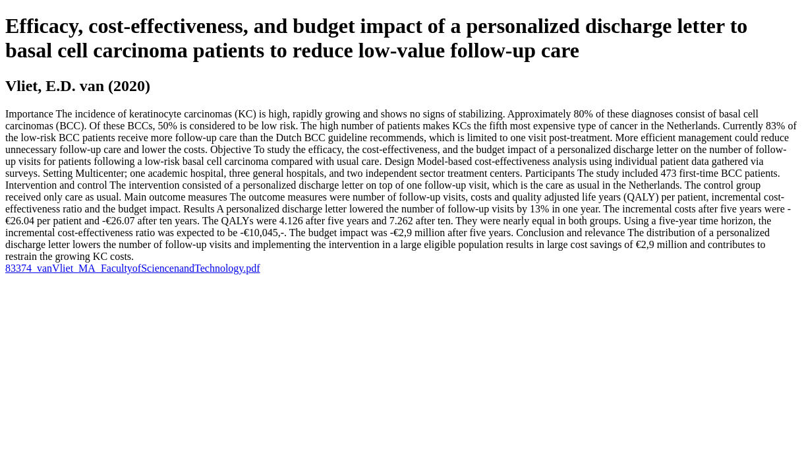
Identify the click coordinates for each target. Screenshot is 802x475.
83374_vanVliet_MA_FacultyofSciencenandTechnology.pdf (132, 268)
